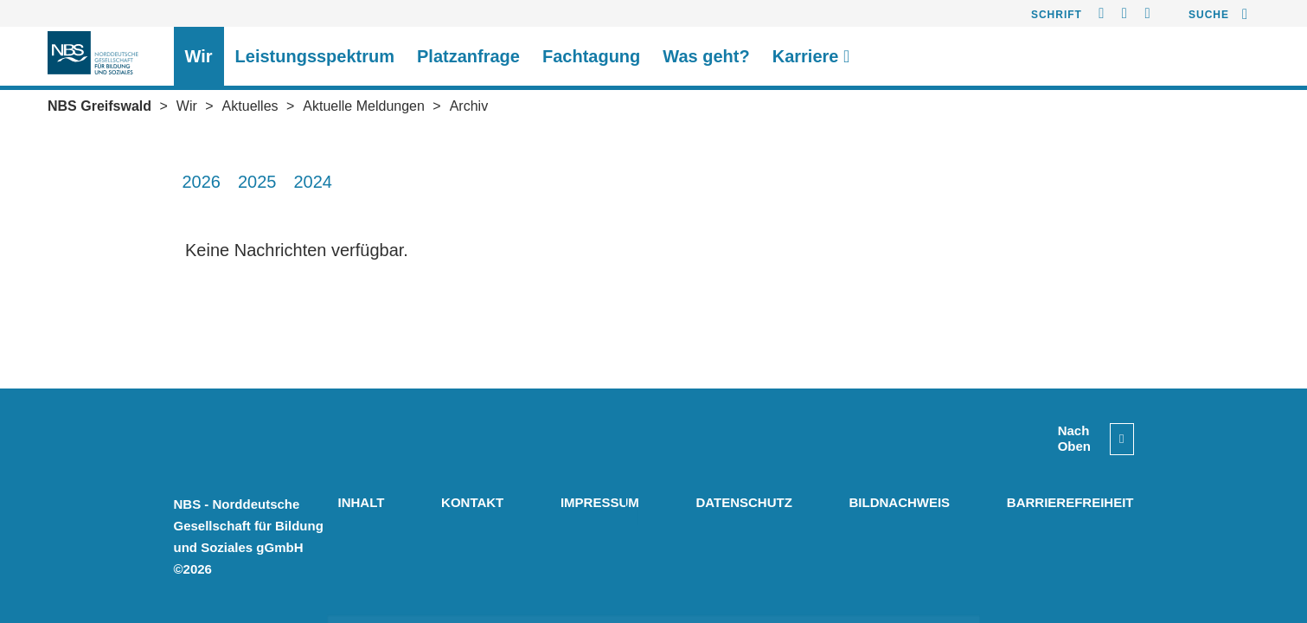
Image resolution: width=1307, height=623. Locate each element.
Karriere (811, 56)
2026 (202, 181)
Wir (199, 56)
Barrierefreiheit (1070, 502)
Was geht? (706, 56)
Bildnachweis (899, 502)
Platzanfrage (468, 56)
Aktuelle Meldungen (364, 106)
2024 (313, 181)
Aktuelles (250, 106)
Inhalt (361, 502)
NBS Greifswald (99, 106)
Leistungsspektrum (314, 56)
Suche (1208, 15)
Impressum (600, 502)
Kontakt (472, 502)
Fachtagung (591, 56)
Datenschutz (743, 502)
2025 (257, 181)
